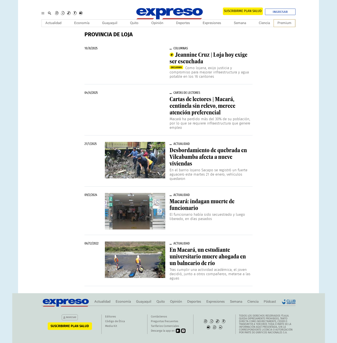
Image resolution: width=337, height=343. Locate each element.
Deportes (183, 23)
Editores (110, 316)
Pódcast (270, 302)
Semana (240, 23)
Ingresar (280, 12)
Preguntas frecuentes (164, 321)
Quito (134, 23)
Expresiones (212, 23)
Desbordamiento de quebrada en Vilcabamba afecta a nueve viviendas (208, 157)
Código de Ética (115, 321)
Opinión (157, 23)
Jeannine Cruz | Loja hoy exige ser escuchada (208, 58)
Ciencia (264, 23)
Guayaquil (109, 23)
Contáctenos (159, 316)
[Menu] (42, 13)
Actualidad (53, 23)
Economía (81, 23)
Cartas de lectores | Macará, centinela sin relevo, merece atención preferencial (202, 106)
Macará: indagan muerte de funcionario (202, 204)
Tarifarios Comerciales (165, 326)
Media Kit (111, 326)
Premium (284, 23)
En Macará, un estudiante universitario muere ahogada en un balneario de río (208, 256)
